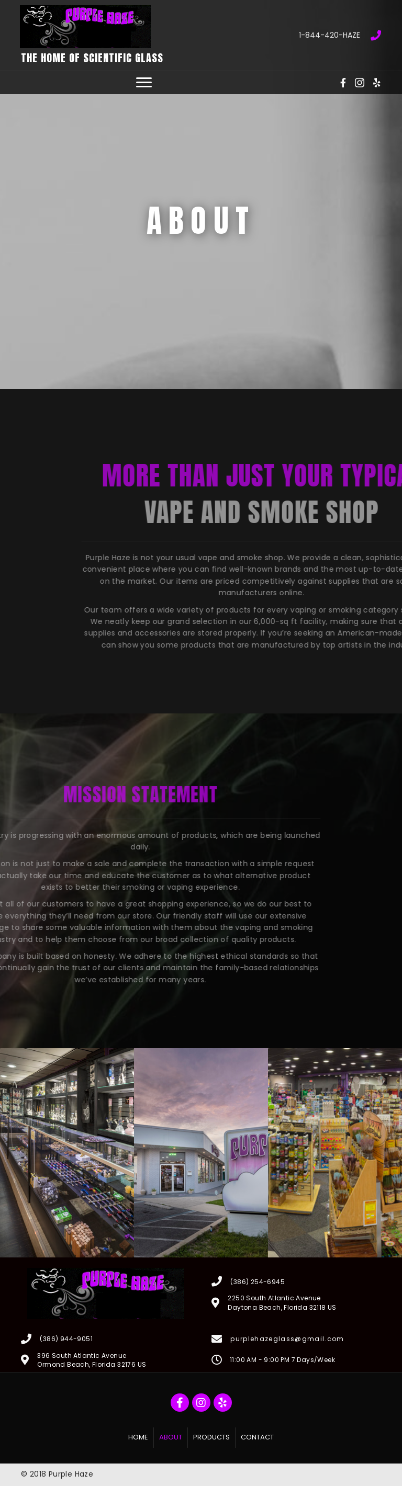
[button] (144, 82)
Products (211, 1437)
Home (138, 1437)
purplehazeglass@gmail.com (287, 1338)
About (170, 1437)
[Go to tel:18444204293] (296, 35)
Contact (257, 1437)
